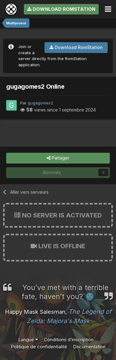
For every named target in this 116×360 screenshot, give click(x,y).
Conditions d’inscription (68, 339)
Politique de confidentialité (39, 347)
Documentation (89, 347)
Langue (28, 339)
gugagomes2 (40, 102)
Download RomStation (61, 9)
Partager (58, 158)
